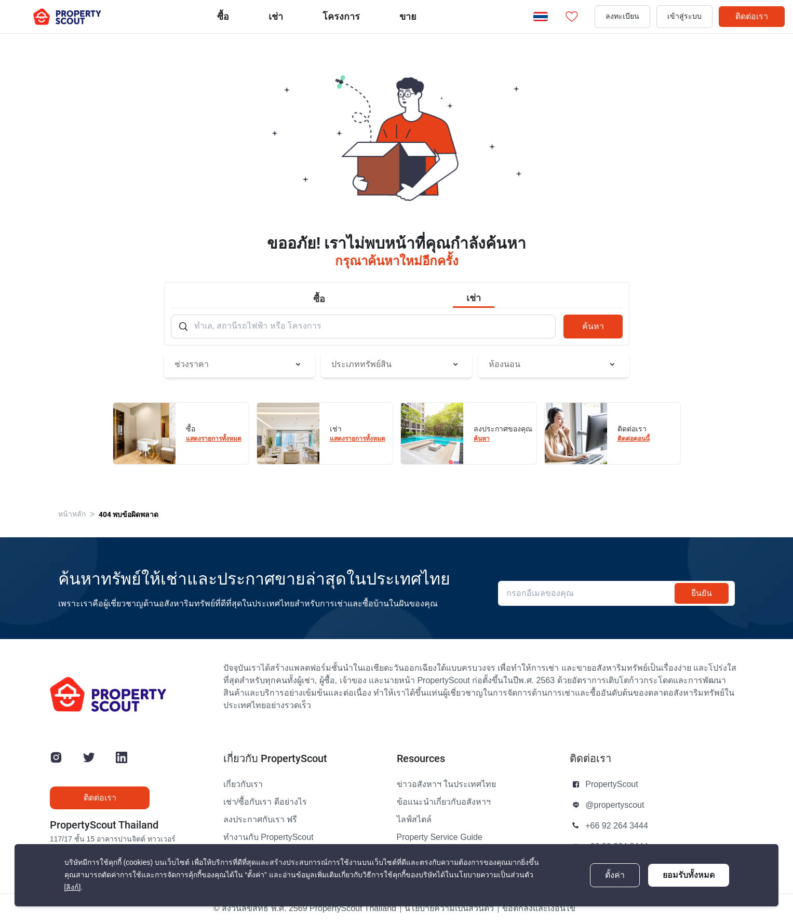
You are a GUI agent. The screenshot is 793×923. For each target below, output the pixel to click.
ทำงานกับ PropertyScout (268, 837)
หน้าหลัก (72, 514)
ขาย (407, 16)
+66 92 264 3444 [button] (616, 826)
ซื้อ (223, 16)
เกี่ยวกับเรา (243, 784)
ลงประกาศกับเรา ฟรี (260, 820)
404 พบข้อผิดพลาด (128, 514)
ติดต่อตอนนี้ (633, 438)
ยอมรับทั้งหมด (689, 875)
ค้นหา (593, 326)
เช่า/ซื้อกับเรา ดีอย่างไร (265, 802)
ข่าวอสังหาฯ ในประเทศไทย (446, 784)
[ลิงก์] (72, 887)
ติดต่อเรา (751, 16)
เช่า (275, 16)
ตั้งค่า (615, 875)
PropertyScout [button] (611, 784)
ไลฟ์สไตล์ (414, 820)
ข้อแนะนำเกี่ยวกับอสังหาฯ (444, 802)
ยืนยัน (701, 593)
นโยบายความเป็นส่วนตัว (449, 908)
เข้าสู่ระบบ (684, 16)
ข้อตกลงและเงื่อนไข (538, 908)
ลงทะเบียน (622, 16)
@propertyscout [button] (614, 805)
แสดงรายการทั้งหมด (213, 438)
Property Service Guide (439, 837)
